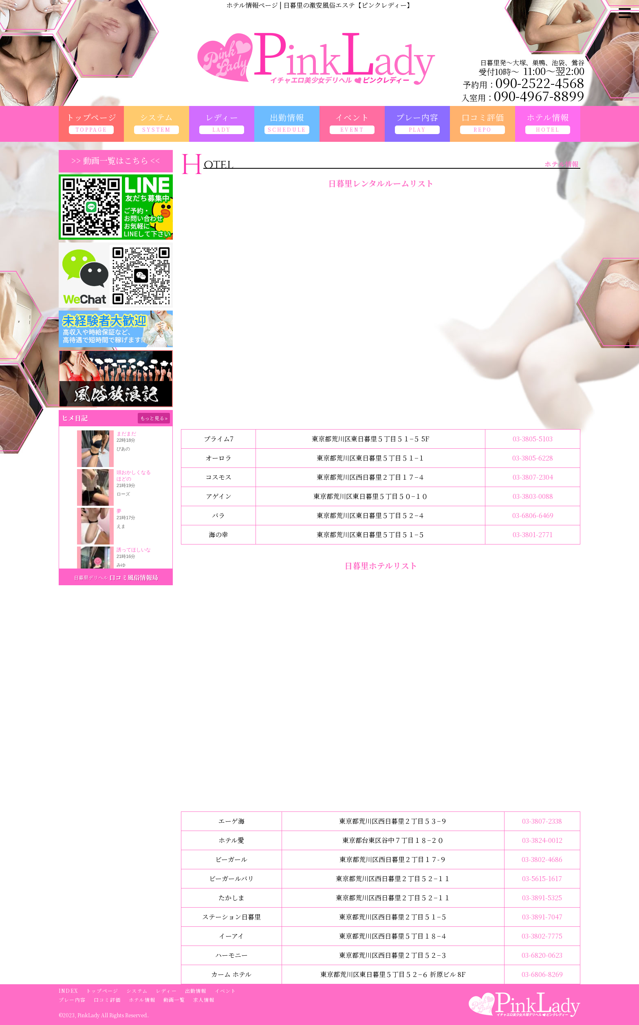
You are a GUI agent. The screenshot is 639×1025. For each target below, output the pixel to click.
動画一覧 (174, 999)
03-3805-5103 (533, 438)
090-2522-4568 (540, 82)
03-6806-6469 (532, 515)
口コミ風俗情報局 (133, 577)
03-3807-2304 (533, 477)
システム (137, 990)
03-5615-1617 (542, 878)
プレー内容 (72, 999)
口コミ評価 (107, 999)
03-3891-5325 (542, 897)
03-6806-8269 (542, 974)
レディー (166, 990)
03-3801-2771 (533, 534)
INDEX (68, 990)
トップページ (102, 990)
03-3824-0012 (542, 840)
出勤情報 (196, 990)
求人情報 (204, 999)
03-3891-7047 (542, 916)
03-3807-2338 (542, 821)
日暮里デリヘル (91, 577)
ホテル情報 (142, 999)
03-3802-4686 (542, 859)
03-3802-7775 (542, 936)
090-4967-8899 (539, 95)
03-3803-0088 (533, 496)
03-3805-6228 (532, 458)
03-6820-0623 (542, 955)
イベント (225, 990)
